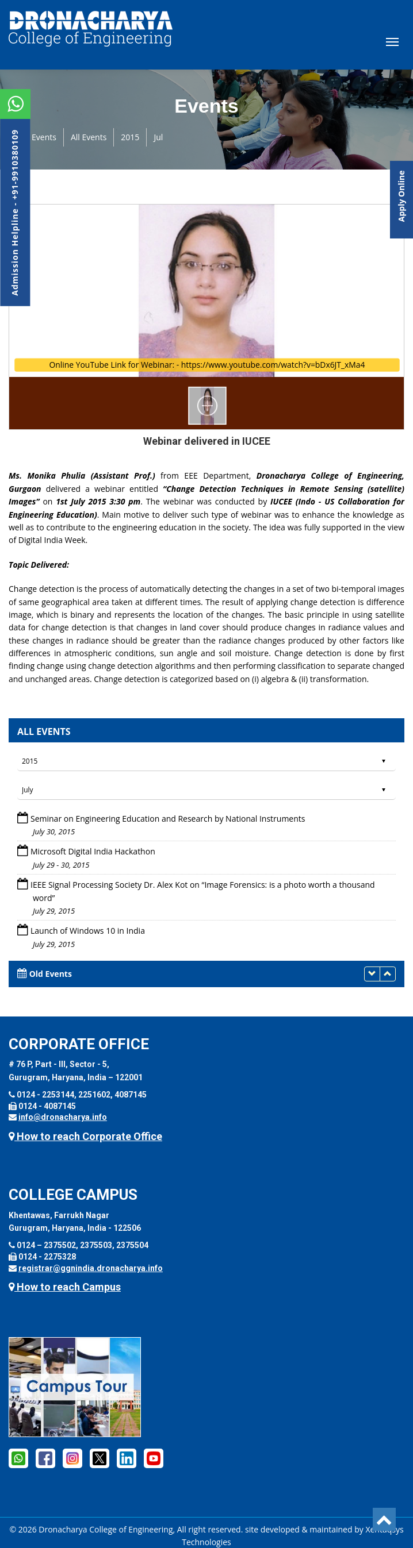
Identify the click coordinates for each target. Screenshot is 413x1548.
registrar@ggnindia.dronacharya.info (90, 1268)
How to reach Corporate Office (85, 1136)
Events (44, 137)
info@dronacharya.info (62, 1117)
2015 (130, 137)
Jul (158, 137)
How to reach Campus (65, 1287)
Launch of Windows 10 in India (87, 930)
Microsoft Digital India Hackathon (92, 851)
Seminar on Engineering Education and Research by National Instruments (167, 818)
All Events (88, 137)
